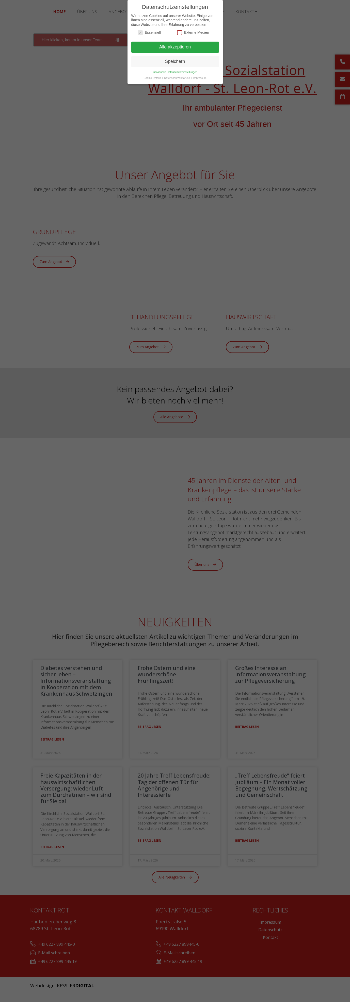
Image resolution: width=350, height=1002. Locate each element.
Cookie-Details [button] (153, 77)
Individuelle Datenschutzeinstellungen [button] (175, 72)
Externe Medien (193, 32)
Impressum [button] (199, 77)
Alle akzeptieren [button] (175, 46)
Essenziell (149, 32)
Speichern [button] (175, 61)
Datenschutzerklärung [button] (177, 77)
